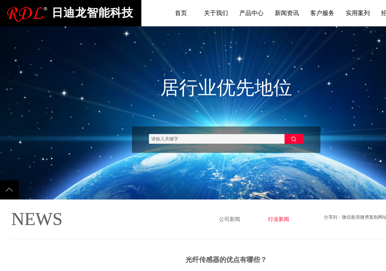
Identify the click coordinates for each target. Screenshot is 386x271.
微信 (346, 217)
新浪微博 (360, 217)
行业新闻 (278, 219)
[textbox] (217, 139)
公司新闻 (229, 219)
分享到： (333, 217)
